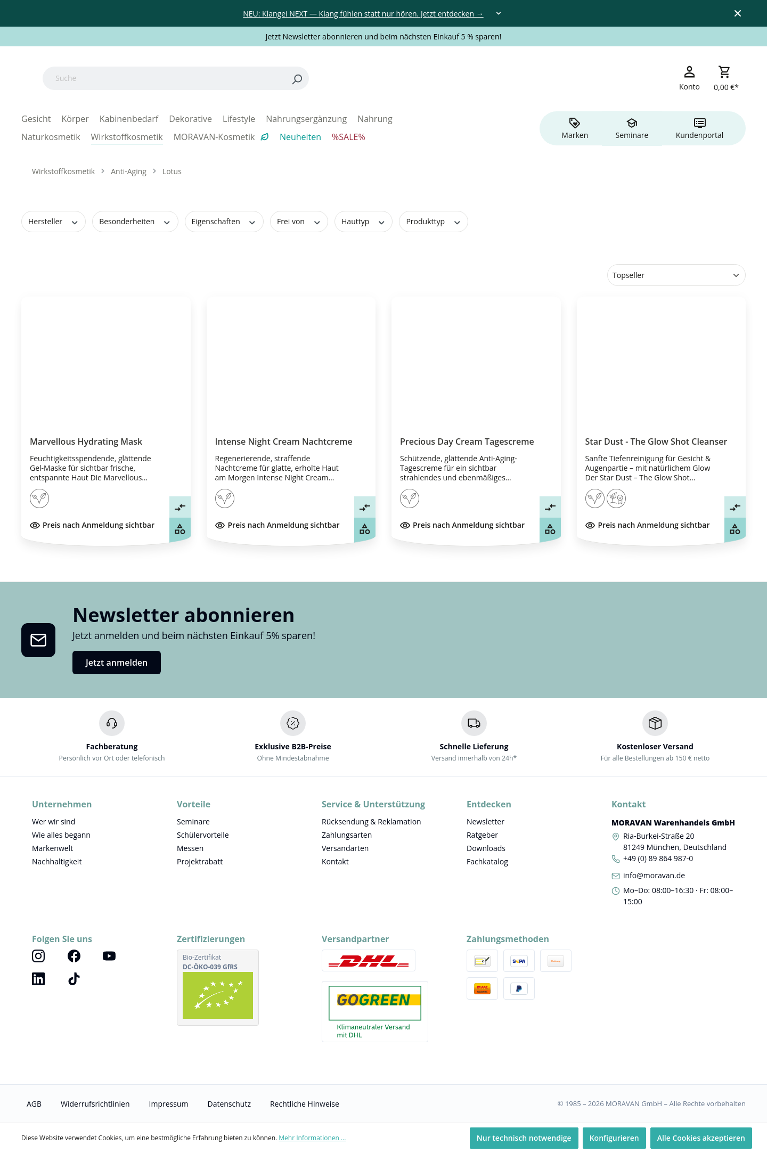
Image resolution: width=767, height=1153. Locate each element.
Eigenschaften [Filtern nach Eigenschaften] (224, 221)
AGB (34, 1104)
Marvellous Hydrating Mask (86, 441)
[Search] (364, 78)
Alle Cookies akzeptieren (701, 1138)
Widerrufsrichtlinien (95, 1104)
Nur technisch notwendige (524, 1138)
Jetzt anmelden (117, 662)
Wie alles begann (61, 835)
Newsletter (485, 821)
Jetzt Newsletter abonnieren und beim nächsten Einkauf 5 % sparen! (384, 36)
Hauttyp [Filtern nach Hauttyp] (363, 221)
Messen (190, 848)
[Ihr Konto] (689, 78)
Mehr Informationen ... (312, 1137)
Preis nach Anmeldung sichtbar (92, 525)
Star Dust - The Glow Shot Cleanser (656, 441)
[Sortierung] (676, 275)
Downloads (486, 848)
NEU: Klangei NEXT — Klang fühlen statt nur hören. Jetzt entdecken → (363, 14)
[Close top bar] (738, 13)
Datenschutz (228, 1104)
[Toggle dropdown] (498, 13)
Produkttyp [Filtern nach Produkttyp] (433, 221)
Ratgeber (482, 835)
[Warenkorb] (726, 78)
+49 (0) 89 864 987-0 (658, 858)
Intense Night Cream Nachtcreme (284, 441)
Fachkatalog (487, 861)
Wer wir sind (53, 821)
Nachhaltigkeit (56, 861)
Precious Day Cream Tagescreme (467, 441)
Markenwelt (52, 848)
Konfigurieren (614, 1138)
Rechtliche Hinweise (304, 1104)
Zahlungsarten (347, 835)
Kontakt (335, 861)
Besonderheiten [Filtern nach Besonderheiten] (135, 221)
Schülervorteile (203, 835)
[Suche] (231, 78)
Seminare (193, 821)
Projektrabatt (200, 861)
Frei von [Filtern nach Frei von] (299, 221)
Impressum (169, 1104)
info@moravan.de (654, 875)
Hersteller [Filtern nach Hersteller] (53, 221)
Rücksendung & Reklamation (371, 821)
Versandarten (345, 848)
